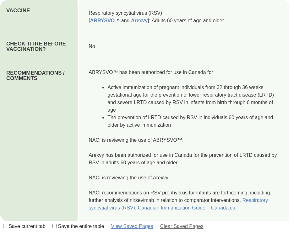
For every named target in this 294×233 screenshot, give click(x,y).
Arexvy (139, 20)
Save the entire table (78, 226)
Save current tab (24, 226)
